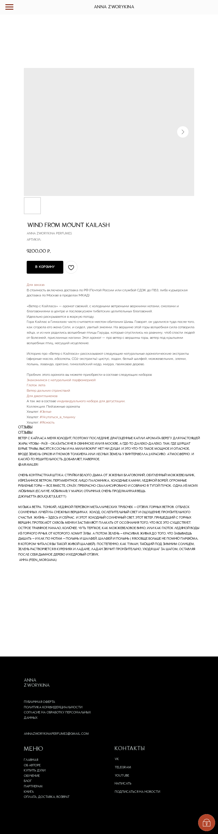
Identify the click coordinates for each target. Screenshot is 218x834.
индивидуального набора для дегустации (91, 401)
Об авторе (32, 765)
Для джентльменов (42, 396)
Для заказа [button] (36, 285)
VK (117, 759)
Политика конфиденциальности (53, 707)
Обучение (32, 776)
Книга (29, 792)
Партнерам (33, 786)
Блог (28, 781)
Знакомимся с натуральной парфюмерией (61, 380)
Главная (31, 760)
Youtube (122, 775)
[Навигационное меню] (9, 7)
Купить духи (34, 770)
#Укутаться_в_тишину (57, 417)
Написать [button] (123, 783)
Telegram (123, 767)
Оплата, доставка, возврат (47, 797)
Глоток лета (36, 385)
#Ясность (47, 422)
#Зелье (45, 412)
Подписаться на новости (137, 792)
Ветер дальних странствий (48, 391)
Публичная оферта (39, 702)
